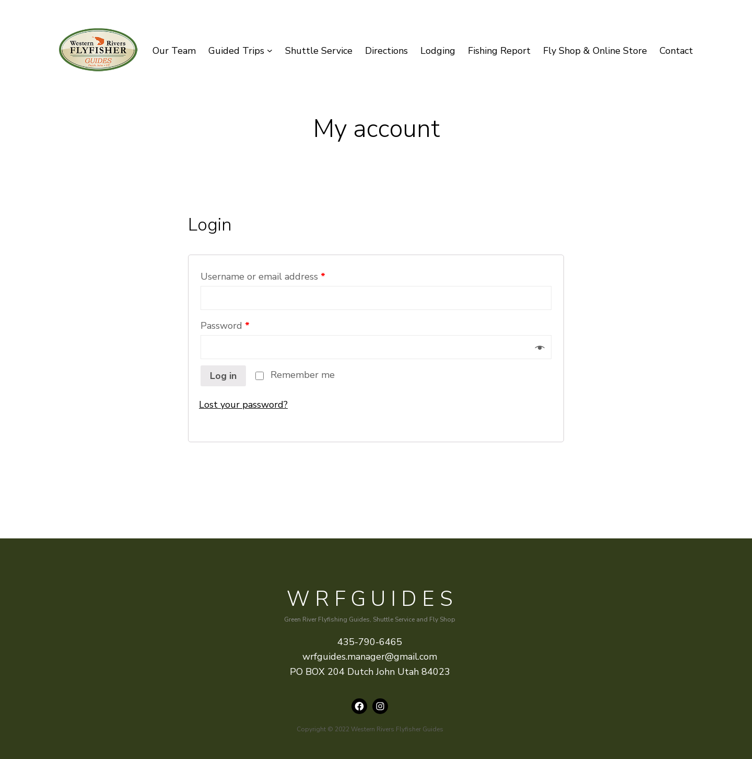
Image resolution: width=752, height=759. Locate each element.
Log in (223, 376)
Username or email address (263, 276)
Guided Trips (236, 50)
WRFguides (372, 599)
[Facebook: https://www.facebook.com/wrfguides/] (359, 706)
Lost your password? (243, 404)
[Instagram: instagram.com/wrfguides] (380, 706)
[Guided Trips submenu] (270, 51)
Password (225, 325)
